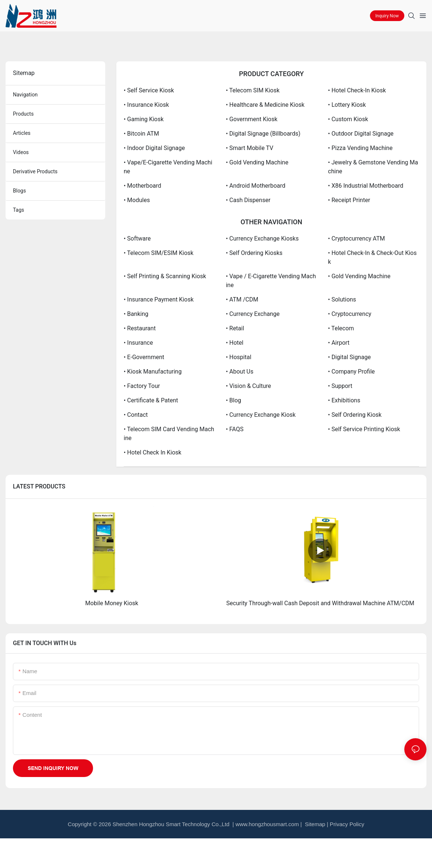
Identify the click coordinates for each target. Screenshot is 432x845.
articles (22, 133)
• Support (340, 385)
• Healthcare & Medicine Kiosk (265, 104)
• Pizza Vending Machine (360, 147)
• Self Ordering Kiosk (354, 414)
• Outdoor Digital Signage (361, 133)
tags (18, 210)
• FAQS (235, 429)
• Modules (137, 200)
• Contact (136, 414)
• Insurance (138, 342)
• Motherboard (142, 185)
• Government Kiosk (252, 119)
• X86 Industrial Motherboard (365, 185)
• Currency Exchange (253, 313)
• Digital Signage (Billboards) (263, 133)
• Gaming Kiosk (144, 119)
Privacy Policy (347, 824)
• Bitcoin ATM (141, 133)
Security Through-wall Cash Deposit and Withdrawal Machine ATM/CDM (320, 603)
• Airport (338, 342)
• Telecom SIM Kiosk (253, 90)
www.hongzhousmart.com (267, 824)
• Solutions (342, 299)
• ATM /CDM (242, 299)
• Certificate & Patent (151, 400)
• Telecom (341, 328)
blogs (19, 191)
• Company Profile (351, 371)
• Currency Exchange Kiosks (262, 238)
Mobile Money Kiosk (111, 603)
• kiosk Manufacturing (153, 371)
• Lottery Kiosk (347, 104)
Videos (21, 152)
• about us (240, 371)
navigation (25, 95)
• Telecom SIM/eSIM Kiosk (158, 252)
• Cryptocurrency (349, 313)
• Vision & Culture (248, 385)
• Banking (136, 313)
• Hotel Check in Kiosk (152, 452)
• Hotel (235, 342)
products (23, 114)
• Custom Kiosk (348, 119)
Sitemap (314, 824)
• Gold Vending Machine (257, 162)
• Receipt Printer (349, 200)
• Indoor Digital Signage (154, 147)
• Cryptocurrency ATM (356, 238)
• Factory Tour (142, 385)
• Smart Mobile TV (249, 147)
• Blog (233, 400)
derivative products (35, 171)
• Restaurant (140, 328)
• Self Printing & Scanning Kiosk (165, 276)
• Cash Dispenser (248, 200)
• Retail (235, 328)
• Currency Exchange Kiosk (261, 414)
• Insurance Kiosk (146, 104)
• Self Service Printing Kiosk (364, 429)
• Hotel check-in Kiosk (357, 90)
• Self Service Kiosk (149, 90)
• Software (137, 238)
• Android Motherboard (255, 185)
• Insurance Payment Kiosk (158, 299)
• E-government (144, 357)
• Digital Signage (349, 357)
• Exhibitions (344, 400)
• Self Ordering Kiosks (254, 252)
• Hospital (238, 357)
